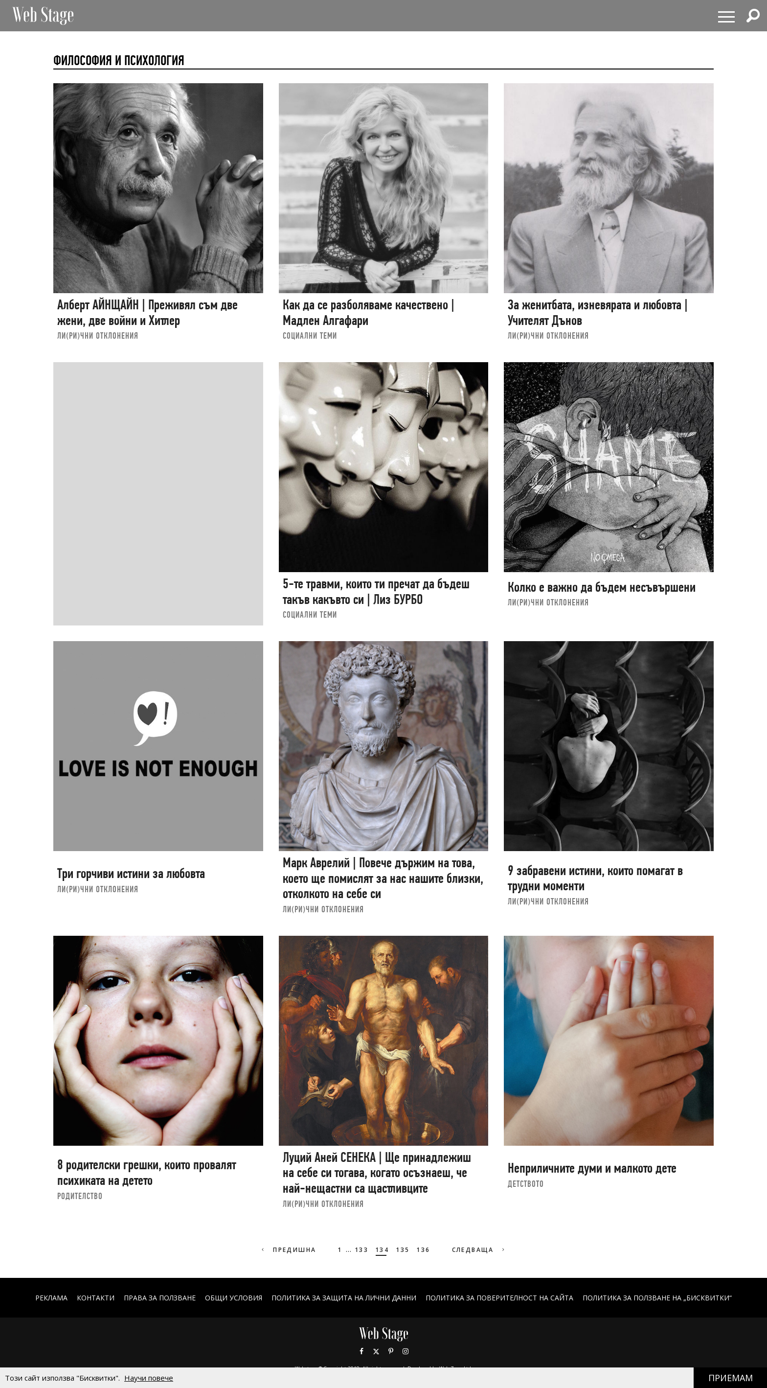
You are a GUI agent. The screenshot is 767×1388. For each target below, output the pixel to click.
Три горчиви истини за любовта (131, 873)
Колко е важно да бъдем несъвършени (602, 587)
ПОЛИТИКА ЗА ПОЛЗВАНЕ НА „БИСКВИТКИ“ (657, 1297)
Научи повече (148, 1378)
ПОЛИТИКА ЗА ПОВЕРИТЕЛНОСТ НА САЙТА (499, 1297)
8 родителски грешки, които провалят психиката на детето (146, 1172)
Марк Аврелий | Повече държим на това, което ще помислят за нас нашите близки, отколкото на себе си (383, 878)
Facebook (361, 1351)
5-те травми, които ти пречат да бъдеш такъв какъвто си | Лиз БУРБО (376, 591)
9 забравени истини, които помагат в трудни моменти (595, 878)
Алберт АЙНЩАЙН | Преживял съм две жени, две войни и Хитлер (147, 312)
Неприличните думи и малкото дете (592, 1168)
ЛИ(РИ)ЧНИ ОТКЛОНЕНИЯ (97, 335)
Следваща (479, 1250)
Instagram (405, 1351)
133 (361, 1250)
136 (423, 1250)
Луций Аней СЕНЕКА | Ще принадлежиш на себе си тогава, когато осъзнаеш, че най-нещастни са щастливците (377, 1172)
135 (402, 1250)
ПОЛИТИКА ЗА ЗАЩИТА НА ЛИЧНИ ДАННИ (343, 1297)
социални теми (310, 335)
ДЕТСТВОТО (526, 1184)
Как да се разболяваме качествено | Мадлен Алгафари (368, 312)
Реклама (51, 1297)
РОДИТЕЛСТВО (80, 1196)
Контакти (95, 1297)
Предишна (288, 1250)
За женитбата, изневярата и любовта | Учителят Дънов (598, 312)
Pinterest (391, 1351)
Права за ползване (160, 1297)
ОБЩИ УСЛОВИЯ (233, 1297)
